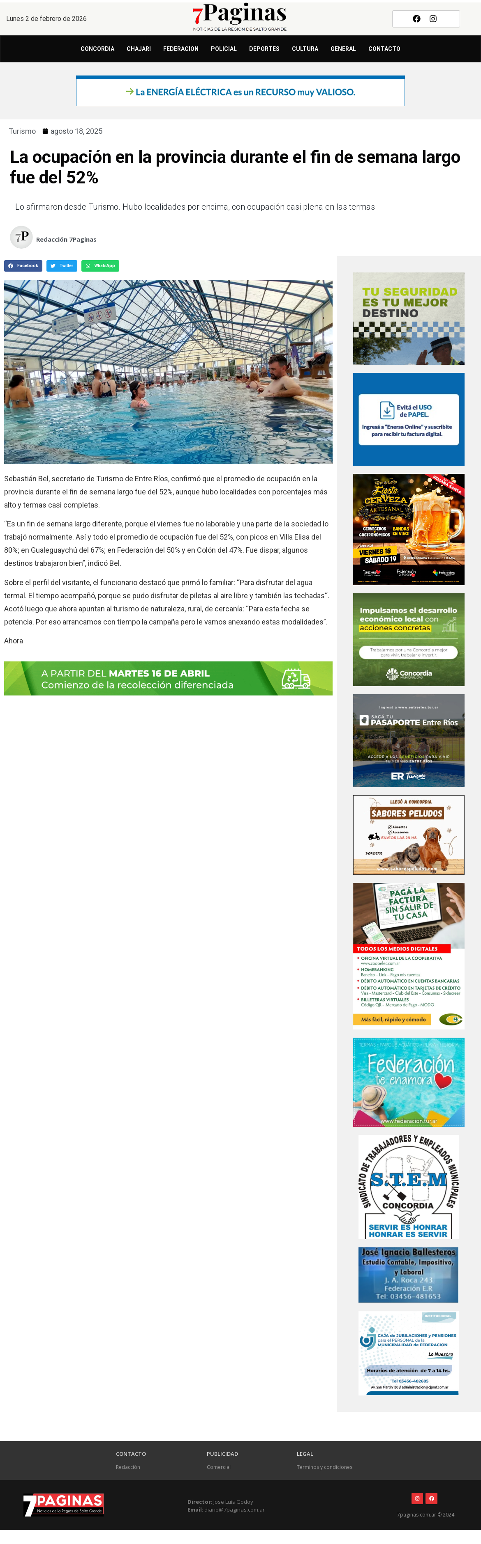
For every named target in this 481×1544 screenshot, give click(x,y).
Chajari (139, 49)
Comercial (219, 1467)
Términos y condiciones (324, 1467)
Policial (224, 49)
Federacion (181, 49)
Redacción (128, 1467)
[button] (23, 266)
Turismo (22, 131)
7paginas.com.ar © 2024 (425, 1514)
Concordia (97, 49)
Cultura (305, 49)
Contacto (384, 49)
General (343, 49)
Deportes (264, 49)
